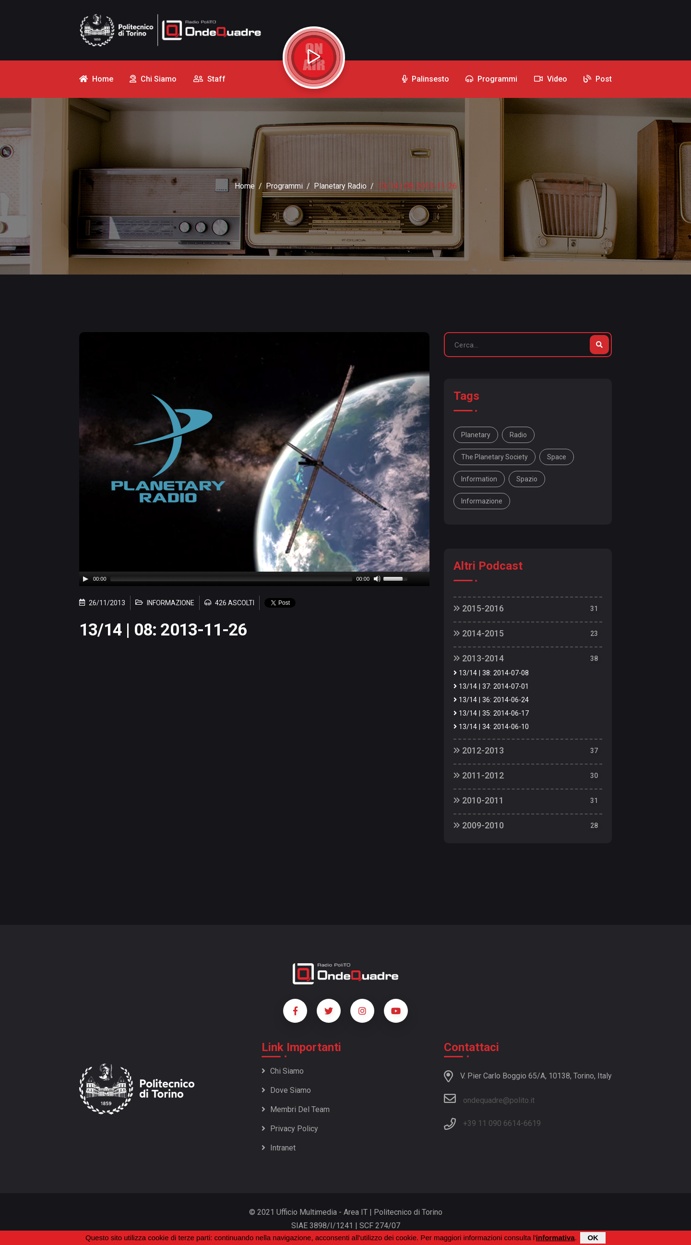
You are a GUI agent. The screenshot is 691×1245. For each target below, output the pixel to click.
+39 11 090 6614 (492, 1123)
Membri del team (296, 1109)
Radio (518, 435)
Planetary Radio (340, 186)
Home (245, 186)
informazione (481, 501)
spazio (526, 479)
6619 (532, 1123)
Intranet (279, 1147)
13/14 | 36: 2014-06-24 (491, 700)
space (556, 457)
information (479, 479)
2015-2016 (478, 608)
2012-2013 (478, 750)
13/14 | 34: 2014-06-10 (491, 727)
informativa (555, 1237)
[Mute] (377, 579)
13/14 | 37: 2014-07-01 (491, 686)
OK (592, 1237)
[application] (254, 579)
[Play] (85, 579)
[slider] (231, 578)
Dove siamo (286, 1090)
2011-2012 (478, 775)
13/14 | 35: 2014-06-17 (491, 713)
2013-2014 (478, 658)
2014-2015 (478, 633)
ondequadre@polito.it (489, 1098)
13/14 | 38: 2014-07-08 (491, 673)
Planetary (475, 435)
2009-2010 (478, 825)
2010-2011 (478, 800)
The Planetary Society (494, 457)
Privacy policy (290, 1128)
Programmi (284, 186)
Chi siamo (283, 1071)
